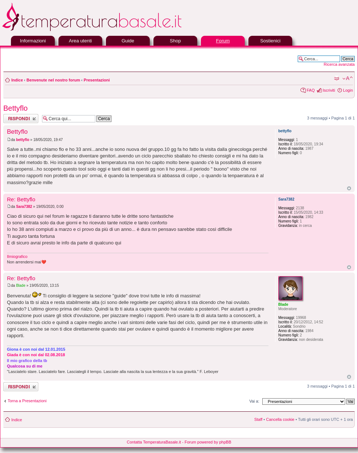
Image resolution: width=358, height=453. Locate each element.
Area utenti (80, 40)
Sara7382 (24, 207)
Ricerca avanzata (339, 64)
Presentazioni (97, 80)
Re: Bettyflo (21, 199)
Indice (17, 80)
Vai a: (254, 401)
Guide (128, 40)
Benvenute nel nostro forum (53, 80)
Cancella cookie (280, 419)
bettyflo (22, 140)
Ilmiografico (17, 256)
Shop (175, 40)
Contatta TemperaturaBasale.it (154, 442)
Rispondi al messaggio (20, 118)
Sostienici (270, 40)
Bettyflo (15, 108)
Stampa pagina (336, 78)
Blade (21, 285)
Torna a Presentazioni (27, 401)
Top (349, 188)
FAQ (310, 90)
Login (348, 90)
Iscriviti (329, 90)
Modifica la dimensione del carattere (347, 78)
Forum (223, 40)
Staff (258, 419)
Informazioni (33, 40)
